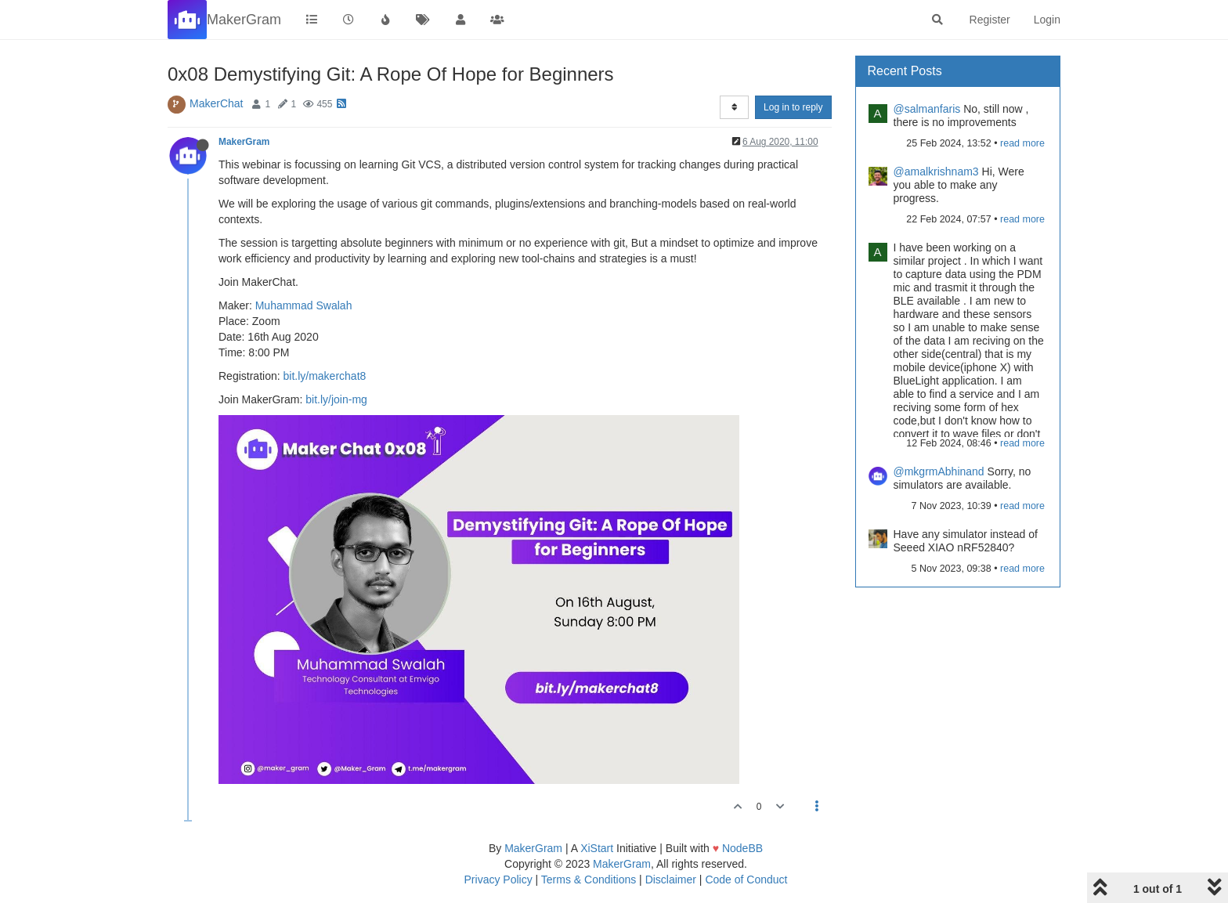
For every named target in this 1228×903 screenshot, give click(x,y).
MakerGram (244, 141)
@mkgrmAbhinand (939, 471)
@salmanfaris (927, 109)
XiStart (596, 848)
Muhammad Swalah (303, 305)
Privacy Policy (498, 879)
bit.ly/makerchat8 (324, 376)
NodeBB (742, 848)
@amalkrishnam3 (936, 171)
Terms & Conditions (588, 879)
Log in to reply (793, 107)
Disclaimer (670, 879)
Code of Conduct (746, 879)
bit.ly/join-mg (336, 399)
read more (1022, 143)
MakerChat (216, 103)
